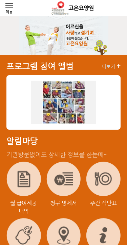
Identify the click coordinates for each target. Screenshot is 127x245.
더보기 (111, 66)
